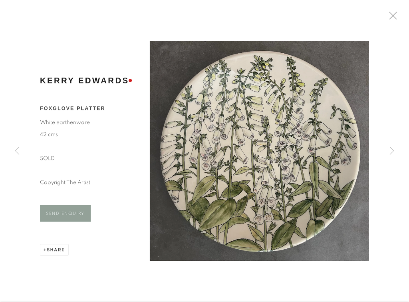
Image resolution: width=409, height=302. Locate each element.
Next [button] (392, 151)
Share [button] (56, 251)
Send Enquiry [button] (65, 215)
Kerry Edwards (84, 82)
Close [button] (391, 18)
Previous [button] (17, 151)
